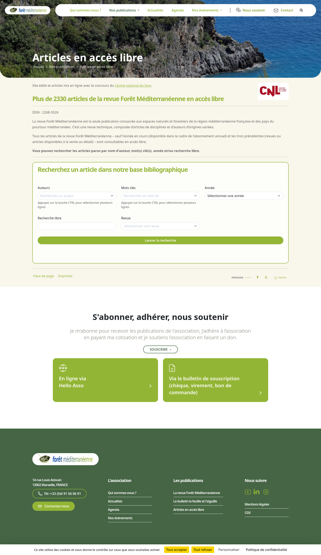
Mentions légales (257, 504)
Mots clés (128, 188)
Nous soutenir (254, 10)
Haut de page (43, 276)
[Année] (244, 196)
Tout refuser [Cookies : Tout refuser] (202, 549)
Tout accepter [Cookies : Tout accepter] (176, 549)
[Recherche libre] (77, 226)
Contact (287, 10)
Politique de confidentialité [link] (266, 549)
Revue (126, 218)
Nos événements (120, 518)
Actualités (155, 10)
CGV (248, 512)
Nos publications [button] (123, 10)
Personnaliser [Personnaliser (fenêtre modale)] (229, 549)
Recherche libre (49, 218)
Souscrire (160, 349)
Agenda (178, 10)
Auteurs (44, 188)
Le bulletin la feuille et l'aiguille (195, 501)
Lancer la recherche (160, 240)
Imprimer (65, 276)
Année (210, 188)
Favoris (280, 277)
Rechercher (301, 10)
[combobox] (77, 195)
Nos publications (62, 66)
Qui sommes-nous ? (85, 10)
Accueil (38, 66)
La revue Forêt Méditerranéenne (196, 493)
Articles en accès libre (96, 66)
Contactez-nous (53, 506)
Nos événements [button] (206, 10)
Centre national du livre (133, 85)
